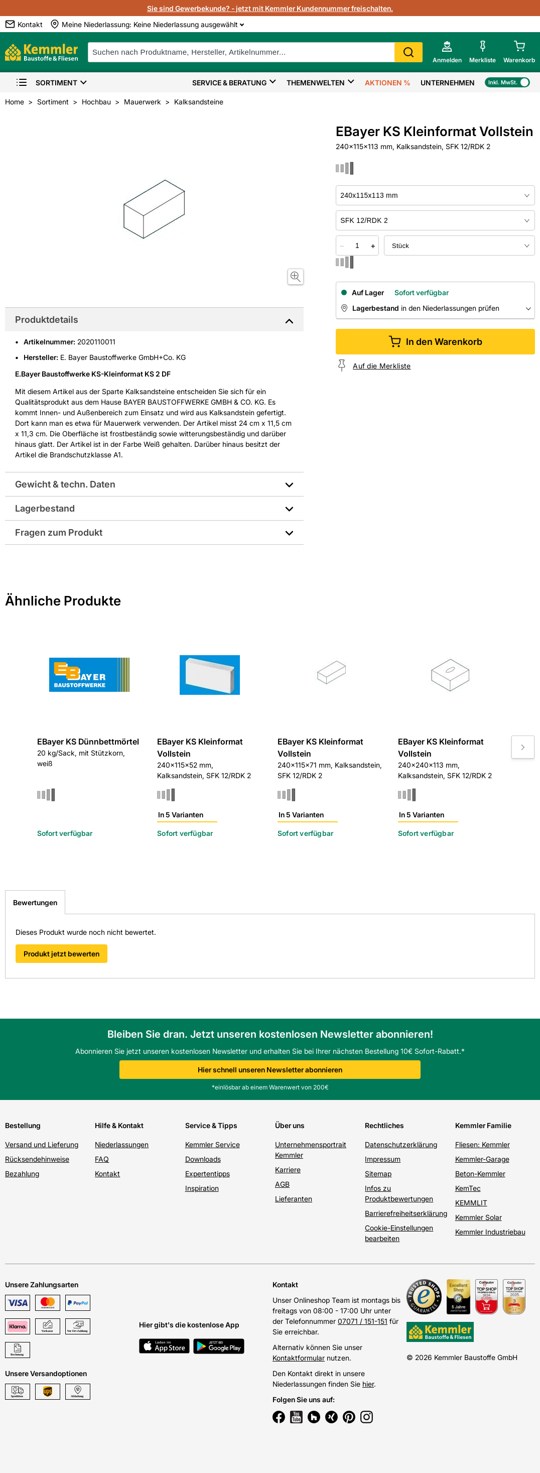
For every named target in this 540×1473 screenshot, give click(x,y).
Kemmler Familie (483, 1125)
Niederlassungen (122, 1144)
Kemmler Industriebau (490, 1231)
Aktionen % (388, 82)
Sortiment (46, 82)
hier (368, 1384)
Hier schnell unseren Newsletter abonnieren (270, 1069)
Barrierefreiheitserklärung (406, 1213)
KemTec (468, 1188)
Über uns (290, 1125)
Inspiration (202, 1188)
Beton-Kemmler (480, 1173)
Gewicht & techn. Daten (65, 484)
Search (408, 52)
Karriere (288, 1169)
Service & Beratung (229, 82)
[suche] (255, 52)
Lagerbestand (45, 508)
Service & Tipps (211, 1125)
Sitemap (378, 1173)
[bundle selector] (459, 245)
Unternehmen (448, 82)
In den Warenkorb (435, 341)
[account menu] (447, 52)
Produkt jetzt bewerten (61, 953)
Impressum (382, 1159)
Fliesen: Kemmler (482, 1144)
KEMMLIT (471, 1202)
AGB (282, 1184)
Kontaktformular (299, 1358)
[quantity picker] (357, 245)
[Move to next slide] (522, 747)
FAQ (102, 1159)
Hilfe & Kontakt (119, 1125)
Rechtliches (384, 1125)
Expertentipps (207, 1173)
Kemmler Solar (478, 1217)
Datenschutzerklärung (401, 1144)
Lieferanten (293, 1198)
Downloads (203, 1159)
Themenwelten (316, 82)
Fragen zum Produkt (58, 532)
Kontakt (107, 1173)
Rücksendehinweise (37, 1159)
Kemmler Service (212, 1144)
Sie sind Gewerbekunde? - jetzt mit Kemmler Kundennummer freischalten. (270, 8)
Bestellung (23, 1125)
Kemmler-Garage (482, 1159)
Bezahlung (22, 1173)
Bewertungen (35, 902)
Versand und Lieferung (41, 1144)
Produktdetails (46, 319)
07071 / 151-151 (362, 1321)
